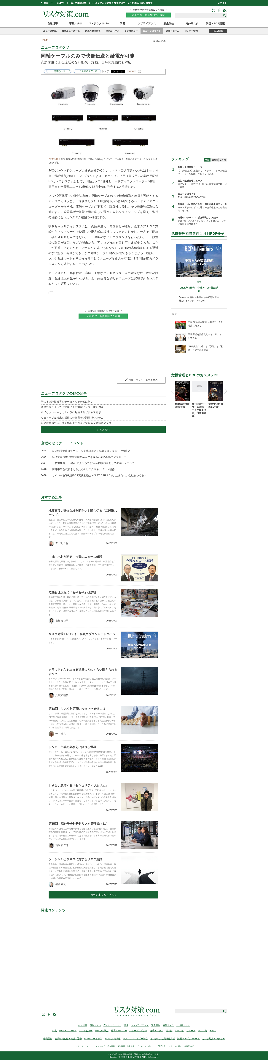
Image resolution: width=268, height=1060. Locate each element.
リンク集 (202, 1030)
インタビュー (131, 31)
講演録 (169, 1030)
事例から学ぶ (112, 31)
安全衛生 (169, 23)
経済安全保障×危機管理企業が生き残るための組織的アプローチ (89, 456)
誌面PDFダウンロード (188, 1038)
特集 (54, 1030)
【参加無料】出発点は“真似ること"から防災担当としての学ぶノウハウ (93, 463)
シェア (105, 71)
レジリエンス (183, 1025)
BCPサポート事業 (93, 1038)
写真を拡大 (54, 159)
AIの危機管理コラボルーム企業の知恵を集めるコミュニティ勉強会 (91, 450)
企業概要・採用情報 (125, 1046)
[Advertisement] (103, 953)
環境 (122, 23)
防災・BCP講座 (215, 23)
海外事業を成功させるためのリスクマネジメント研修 (83, 469)
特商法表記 (189, 1046)
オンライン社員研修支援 (162, 1038)
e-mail (131, 71)
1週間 (215, 160)
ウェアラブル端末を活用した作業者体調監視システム (72, 417)
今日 (207, 160)
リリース (190, 1030)
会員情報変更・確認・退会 (68, 1038)
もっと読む (103, 429)
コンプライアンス (145, 23)
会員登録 (47, 1038)
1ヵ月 (223, 160)
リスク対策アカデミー (213, 1038)
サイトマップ (99, 1046)
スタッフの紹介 (175, 1046)
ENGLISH (162, 1046)
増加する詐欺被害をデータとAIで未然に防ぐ (67, 401)
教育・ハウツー (119, 1030)
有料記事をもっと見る (103, 894)
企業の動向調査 (92, 31)
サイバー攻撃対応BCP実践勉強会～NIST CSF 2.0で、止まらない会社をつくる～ (99, 475)
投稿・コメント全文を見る (143, 380)
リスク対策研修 (112, 1038)
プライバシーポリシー (146, 1046)
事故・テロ (75, 23)
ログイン (222, 2)
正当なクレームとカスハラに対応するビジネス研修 (71, 412)
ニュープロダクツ (152, 31)
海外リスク (192, 23)
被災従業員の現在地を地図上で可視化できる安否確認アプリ (76, 422)
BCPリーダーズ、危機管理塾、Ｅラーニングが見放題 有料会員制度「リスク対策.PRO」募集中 (105, 3)
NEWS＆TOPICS (67, 1030)
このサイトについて (82, 1046)
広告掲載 (218, 31)
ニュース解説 (50, 31)
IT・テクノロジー (99, 23)
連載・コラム (172, 31)
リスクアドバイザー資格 (135, 1038)
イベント (179, 1030)
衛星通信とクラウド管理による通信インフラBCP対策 (72, 407)
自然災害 (52, 23)
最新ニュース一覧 (71, 31)
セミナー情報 (191, 31)
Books (213, 1030)
